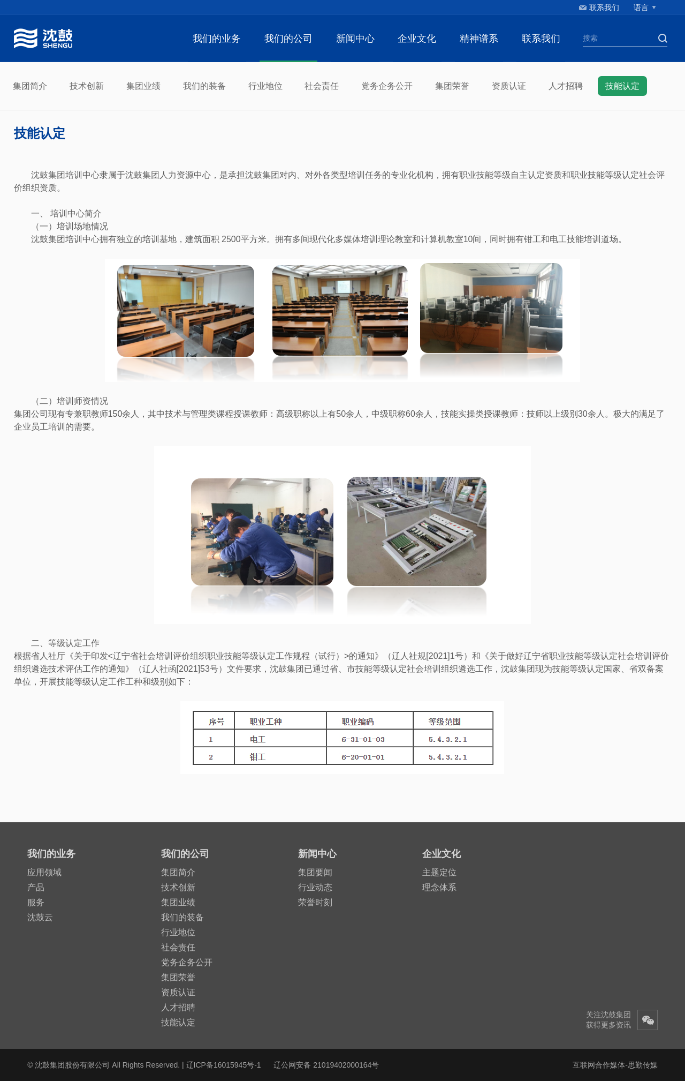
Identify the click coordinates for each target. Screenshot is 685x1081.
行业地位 (265, 86)
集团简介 (30, 86)
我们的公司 (288, 38)
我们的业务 (217, 38)
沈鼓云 (40, 917)
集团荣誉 (452, 86)
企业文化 (417, 38)
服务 (35, 902)
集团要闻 (315, 872)
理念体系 (439, 887)
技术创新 (87, 86)
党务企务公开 (387, 86)
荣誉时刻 (315, 902)
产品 (35, 887)
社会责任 (322, 86)
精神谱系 (479, 38)
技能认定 (622, 86)
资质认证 (509, 86)
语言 (641, 7)
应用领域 (44, 872)
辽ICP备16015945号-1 (223, 1065)
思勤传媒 (643, 1065)
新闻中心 (355, 38)
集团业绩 (143, 86)
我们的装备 (204, 86)
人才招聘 (566, 86)
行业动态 (315, 887)
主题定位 (439, 872)
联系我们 (604, 7)
